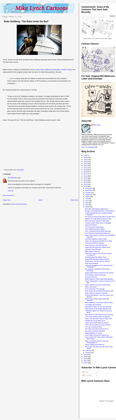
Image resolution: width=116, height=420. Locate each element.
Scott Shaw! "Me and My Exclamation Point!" (99, 291)
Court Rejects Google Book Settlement (97, 233)
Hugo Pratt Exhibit (91, 225)
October (88, 192)
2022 (85, 163)
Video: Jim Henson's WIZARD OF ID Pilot (98, 241)
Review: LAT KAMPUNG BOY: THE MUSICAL (100, 211)
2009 (85, 356)
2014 (85, 180)
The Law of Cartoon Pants (93, 327)
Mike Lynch (96, 125)
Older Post (74, 200)
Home (41, 200)
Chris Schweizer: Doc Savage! (95, 289)
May (87, 203)
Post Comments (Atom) (19, 204)
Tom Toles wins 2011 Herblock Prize (96, 329)
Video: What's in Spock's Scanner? (96, 293)
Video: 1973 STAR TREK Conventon (97, 323)
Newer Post (6, 200)
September (89, 194)
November (89, 190)
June (87, 201)
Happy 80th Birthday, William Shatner (97, 259)
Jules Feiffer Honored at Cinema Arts (97, 335)
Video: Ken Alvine (90, 287)
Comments (87, 375)
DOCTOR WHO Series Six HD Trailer (97, 221)
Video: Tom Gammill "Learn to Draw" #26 (98, 319)
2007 (85, 361)
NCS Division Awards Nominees (95, 275)
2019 (85, 170)
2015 (85, 178)
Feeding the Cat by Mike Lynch (95, 321)
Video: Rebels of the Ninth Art (94, 345)
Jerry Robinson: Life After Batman (96, 245)
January (88, 352)
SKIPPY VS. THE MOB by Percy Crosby (98, 219)
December (89, 188)
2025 (85, 157)
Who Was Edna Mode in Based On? (96, 209)
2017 (85, 174)
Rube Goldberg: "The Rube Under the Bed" (26, 21)
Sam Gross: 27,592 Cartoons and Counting (99, 314)
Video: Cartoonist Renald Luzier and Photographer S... (96, 342)
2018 (85, 172)
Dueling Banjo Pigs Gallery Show (95, 257)
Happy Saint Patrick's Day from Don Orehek (99, 273)
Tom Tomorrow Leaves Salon (94, 227)
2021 (85, 166)
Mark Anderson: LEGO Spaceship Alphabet (99, 279)
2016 (85, 176)
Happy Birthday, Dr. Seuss (93, 333)
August (87, 196)
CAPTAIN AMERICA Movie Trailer (96, 239)
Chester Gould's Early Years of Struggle (98, 223)
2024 (85, 159)
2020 (85, 168)
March (87, 207)
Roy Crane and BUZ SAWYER (95, 331)
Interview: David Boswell (93, 249)
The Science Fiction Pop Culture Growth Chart (100, 217)
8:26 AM (10, 191)
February (88, 350)
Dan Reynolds (12, 178)
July (86, 198)
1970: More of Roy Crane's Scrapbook (97, 316)
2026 (85, 155)
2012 (85, 184)
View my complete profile (89, 147)
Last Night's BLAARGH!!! (93, 305)
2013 (85, 182)
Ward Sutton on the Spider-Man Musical (98, 309)
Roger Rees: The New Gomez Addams (97, 261)
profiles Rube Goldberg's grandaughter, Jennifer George (53, 69)
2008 (85, 359)
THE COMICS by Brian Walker (95, 229)
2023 (85, 161)
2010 (85, 354)
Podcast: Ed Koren (91, 277)
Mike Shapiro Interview (92, 251)
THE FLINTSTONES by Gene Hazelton (97, 325)
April (87, 205)
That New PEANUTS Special (94, 243)
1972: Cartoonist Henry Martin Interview (98, 231)
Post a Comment (8, 195)
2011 (85, 186)
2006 (85, 363)
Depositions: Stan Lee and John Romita (98, 307)
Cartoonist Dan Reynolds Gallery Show (97, 247)
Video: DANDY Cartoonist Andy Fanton (97, 285)
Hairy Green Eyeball (91, 263)
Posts (85, 372)
